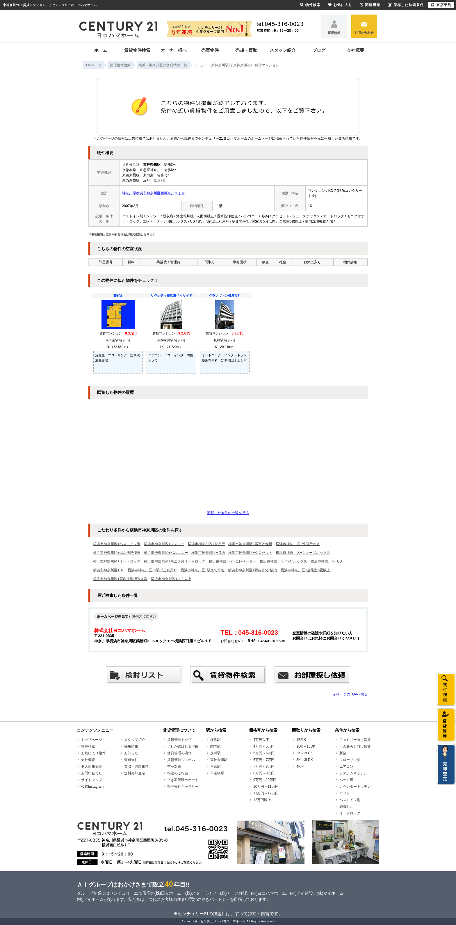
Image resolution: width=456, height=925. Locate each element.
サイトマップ (91, 780)
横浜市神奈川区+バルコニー (166, 553)
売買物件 (210, 50)
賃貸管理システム (181, 760)
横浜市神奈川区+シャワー (164, 544)
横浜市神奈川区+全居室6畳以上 (305, 570)
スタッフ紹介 (283, 50)
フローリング (349, 760)
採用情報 (334, 33)
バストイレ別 (349, 800)
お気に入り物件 (93, 753)
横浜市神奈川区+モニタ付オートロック (174, 561)
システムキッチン (353, 773)
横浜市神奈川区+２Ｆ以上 (171, 579)
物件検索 (88, 746)
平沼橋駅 (217, 773)
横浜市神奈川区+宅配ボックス (283, 561)
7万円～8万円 (264, 766)
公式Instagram (92, 787)
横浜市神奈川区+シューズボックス (303, 553)
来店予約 (441, 5)
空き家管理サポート (183, 780)
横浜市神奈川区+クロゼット (250, 553)
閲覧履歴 (370, 5)
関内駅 (215, 746)
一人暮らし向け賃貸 (355, 746)
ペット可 (346, 780)
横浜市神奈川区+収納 (208, 553)
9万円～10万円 (265, 780)
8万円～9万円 (264, 773)
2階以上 (345, 807)
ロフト (344, 793)
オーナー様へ (174, 50)
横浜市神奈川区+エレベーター (232, 561)
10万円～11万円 (266, 787)
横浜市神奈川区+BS (108, 570)
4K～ (300, 766)
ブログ (318, 50)
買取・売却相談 (136, 766)
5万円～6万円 (264, 753)
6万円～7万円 (264, 760)
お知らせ (131, 753)
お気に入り (340, 5)
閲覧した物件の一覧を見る (228, 513)
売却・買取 (246, 50)
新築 (342, 753)
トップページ (91, 740)
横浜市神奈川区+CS (326, 561)
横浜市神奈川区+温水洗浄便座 (116, 553)
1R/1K (301, 740)
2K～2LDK (304, 753)
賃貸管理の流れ (179, 753)
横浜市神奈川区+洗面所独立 (298, 544)
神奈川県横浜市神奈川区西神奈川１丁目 (153, 193)
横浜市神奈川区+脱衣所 (206, 544)
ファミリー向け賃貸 (355, 740)
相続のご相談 (177, 773)
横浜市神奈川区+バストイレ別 (116, 544)
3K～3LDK (304, 760)
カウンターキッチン (355, 787)
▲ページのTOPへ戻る (350, 694)
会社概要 (355, 50)
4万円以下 (261, 740)
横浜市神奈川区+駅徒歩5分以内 (252, 570)
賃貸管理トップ (179, 740)
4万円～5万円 (264, 746)
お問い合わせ (364, 32)
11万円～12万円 (266, 793)
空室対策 (174, 766)
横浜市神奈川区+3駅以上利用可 (152, 570)
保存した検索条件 (406, 5)
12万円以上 (262, 800)
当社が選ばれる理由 (183, 746)
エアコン (346, 766)
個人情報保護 (91, 766)
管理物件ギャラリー (183, 787)
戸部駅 (215, 766)
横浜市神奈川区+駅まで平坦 (203, 570)
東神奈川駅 (219, 760)
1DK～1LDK (305, 746)
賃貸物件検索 (137, 50)
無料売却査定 (134, 773)
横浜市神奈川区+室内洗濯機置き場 (120, 579)
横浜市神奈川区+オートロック (116, 561)
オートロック (349, 813)
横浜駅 (215, 740)
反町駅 (215, 753)
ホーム (100, 50)
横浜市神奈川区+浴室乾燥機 (250, 544)
